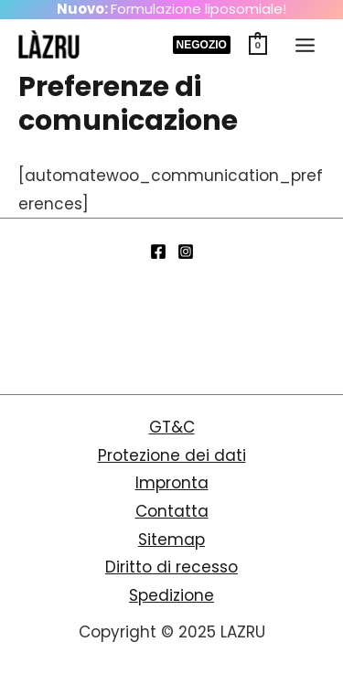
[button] (201, 45)
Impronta (172, 483)
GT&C (172, 427)
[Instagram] (185, 251)
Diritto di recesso (171, 567)
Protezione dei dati (172, 455)
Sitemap (171, 540)
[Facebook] (158, 251)
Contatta (172, 511)
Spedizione (171, 595)
